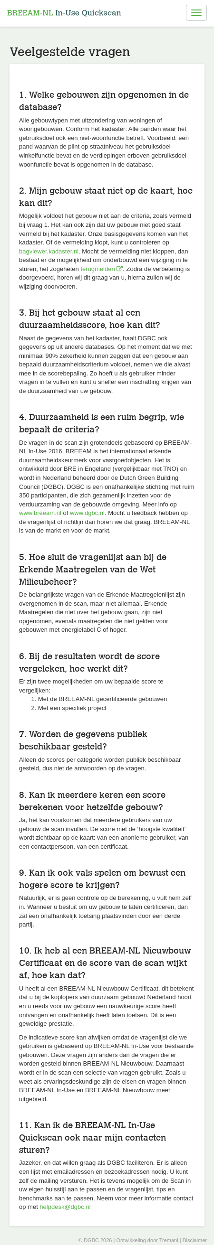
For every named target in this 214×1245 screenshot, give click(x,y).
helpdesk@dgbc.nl (64, 1206)
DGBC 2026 (98, 1240)
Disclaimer (195, 1240)
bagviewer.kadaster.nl (48, 251)
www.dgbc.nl (87, 512)
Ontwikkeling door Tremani (147, 1240)
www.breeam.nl (40, 512)
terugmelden (101, 268)
